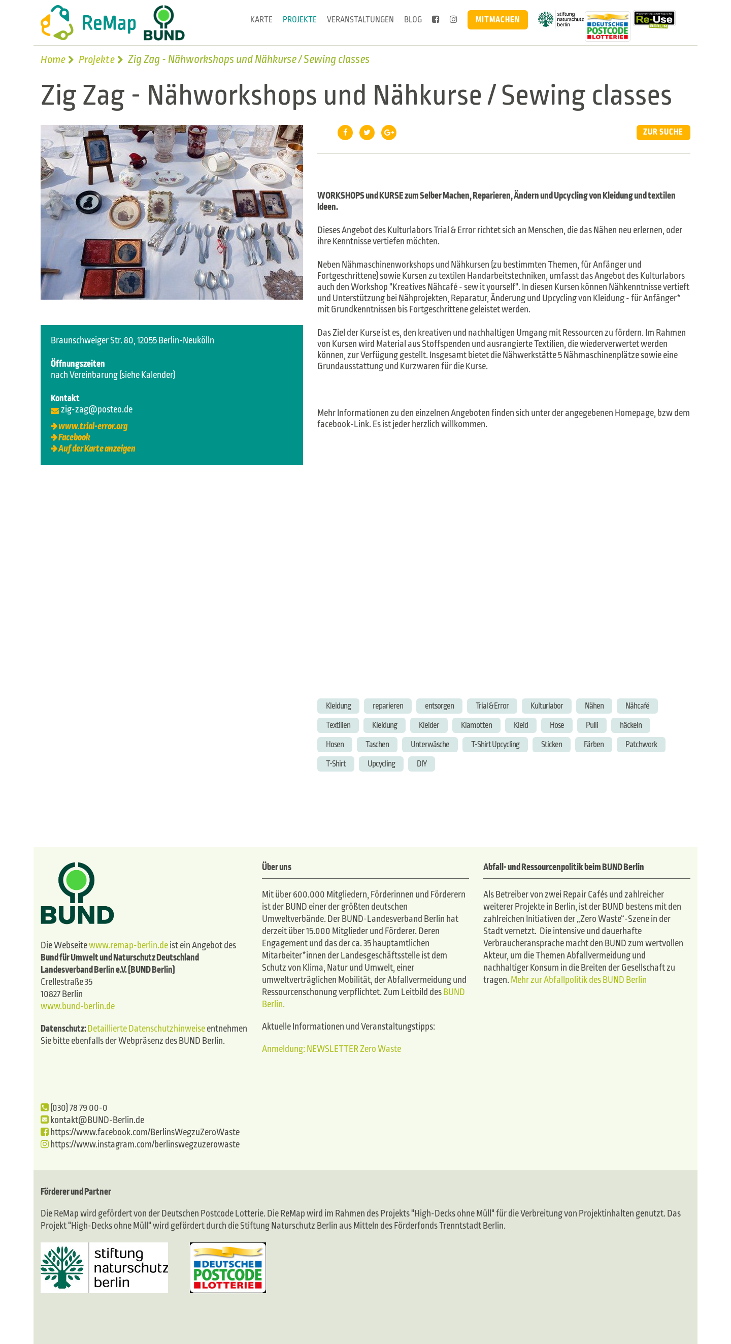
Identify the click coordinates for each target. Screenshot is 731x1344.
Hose (557, 725)
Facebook (74, 437)
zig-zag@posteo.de (96, 409)
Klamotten (476, 725)
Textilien (338, 725)
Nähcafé (637, 705)
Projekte (300, 19)
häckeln (631, 725)
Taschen (377, 744)
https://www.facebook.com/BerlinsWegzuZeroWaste (140, 1132)
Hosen (335, 744)
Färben (594, 744)
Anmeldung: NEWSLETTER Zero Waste (331, 1049)
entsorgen (439, 705)
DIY (421, 763)
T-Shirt (336, 763)
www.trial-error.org (92, 426)
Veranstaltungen (360, 19)
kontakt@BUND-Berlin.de (92, 1120)
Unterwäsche (430, 744)
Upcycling (381, 763)
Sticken (551, 744)
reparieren (388, 705)
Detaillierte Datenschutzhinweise (146, 1029)
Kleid (521, 725)
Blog (413, 19)
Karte (261, 19)
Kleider (429, 725)
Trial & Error (492, 705)
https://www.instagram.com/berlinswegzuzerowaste (140, 1144)
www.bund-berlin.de (78, 1006)
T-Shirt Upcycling (495, 744)
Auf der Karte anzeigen (97, 449)
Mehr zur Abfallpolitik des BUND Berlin (578, 980)
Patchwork (641, 744)
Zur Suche (663, 132)
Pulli (592, 725)
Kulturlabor (546, 705)
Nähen (594, 705)
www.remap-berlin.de (128, 945)
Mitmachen (498, 19)
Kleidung (338, 705)
